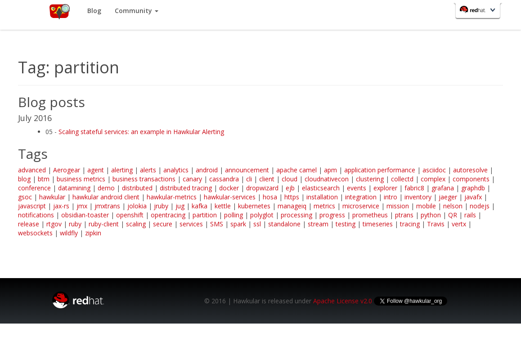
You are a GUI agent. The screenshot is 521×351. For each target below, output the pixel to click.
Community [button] (136, 10)
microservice (360, 206)
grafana (442, 188)
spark (238, 224)
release (28, 224)
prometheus (370, 215)
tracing (410, 224)
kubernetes (254, 206)
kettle (223, 206)
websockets (35, 233)
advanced (32, 170)
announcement (247, 170)
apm (330, 170)
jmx (81, 206)
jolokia (137, 206)
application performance (379, 170)
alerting (122, 170)
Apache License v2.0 (342, 301)
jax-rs (61, 206)
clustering (370, 179)
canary (192, 179)
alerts (148, 170)
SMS (216, 224)
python (431, 215)
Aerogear (66, 170)
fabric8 (414, 188)
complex (433, 179)
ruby (75, 224)
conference (34, 188)
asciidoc (434, 170)
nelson (453, 206)
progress (332, 215)
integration (361, 197)
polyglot (262, 215)
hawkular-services (230, 197)
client (266, 179)
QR (452, 215)
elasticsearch (321, 188)
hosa (270, 197)
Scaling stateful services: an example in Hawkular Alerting (141, 131)
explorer (385, 188)
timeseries (378, 224)
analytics (176, 170)
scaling (136, 224)
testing (345, 224)
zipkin (93, 233)
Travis (436, 224)
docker (229, 188)
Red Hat (478, 12)
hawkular (52, 197)
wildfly (69, 233)
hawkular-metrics (172, 197)
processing (296, 215)
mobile (426, 206)
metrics (324, 206)
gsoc (25, 197)
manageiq (292, 206)
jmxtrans (107, 206)
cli (249, 179)
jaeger (448, 197)
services (191, 224)
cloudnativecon (327, 179)
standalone (284, 224)
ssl (257, 224)
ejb (290, 188)
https (291, 197)
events (356, 188)
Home (59, 11)
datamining (74, 188)
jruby (161, 206)
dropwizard (262, 188)
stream (318, 224)
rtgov (54, 224)
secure (162, 224)
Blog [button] (94, 10)
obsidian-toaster (85, 215)
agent (95, 170)
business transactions (143, 179)
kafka (199, 206)
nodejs (480, 206)
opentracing (168, 215)
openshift (130, 215)
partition (205, 215)
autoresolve (470, 170)
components (471, 179)
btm (43, 179)
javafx (473, 197)
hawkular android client (105, 197)
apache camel (296, 170)
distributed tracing (186, 188)
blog (24, 179)
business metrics (81, 179)
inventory (417, 197)
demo (106, 188)
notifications (36, 215)
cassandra (224, 179)
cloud (289, 179)
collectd (402, 179)
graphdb (473, 188)
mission (397, 206)
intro (390, 197)
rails (470, 215)
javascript (32, 206)
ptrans (404, 215)
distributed (137, 188)
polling (233, 215)
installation (322, 197)
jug (179, 206)
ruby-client (104, 224)
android (207, 170)
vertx (459, 224)
